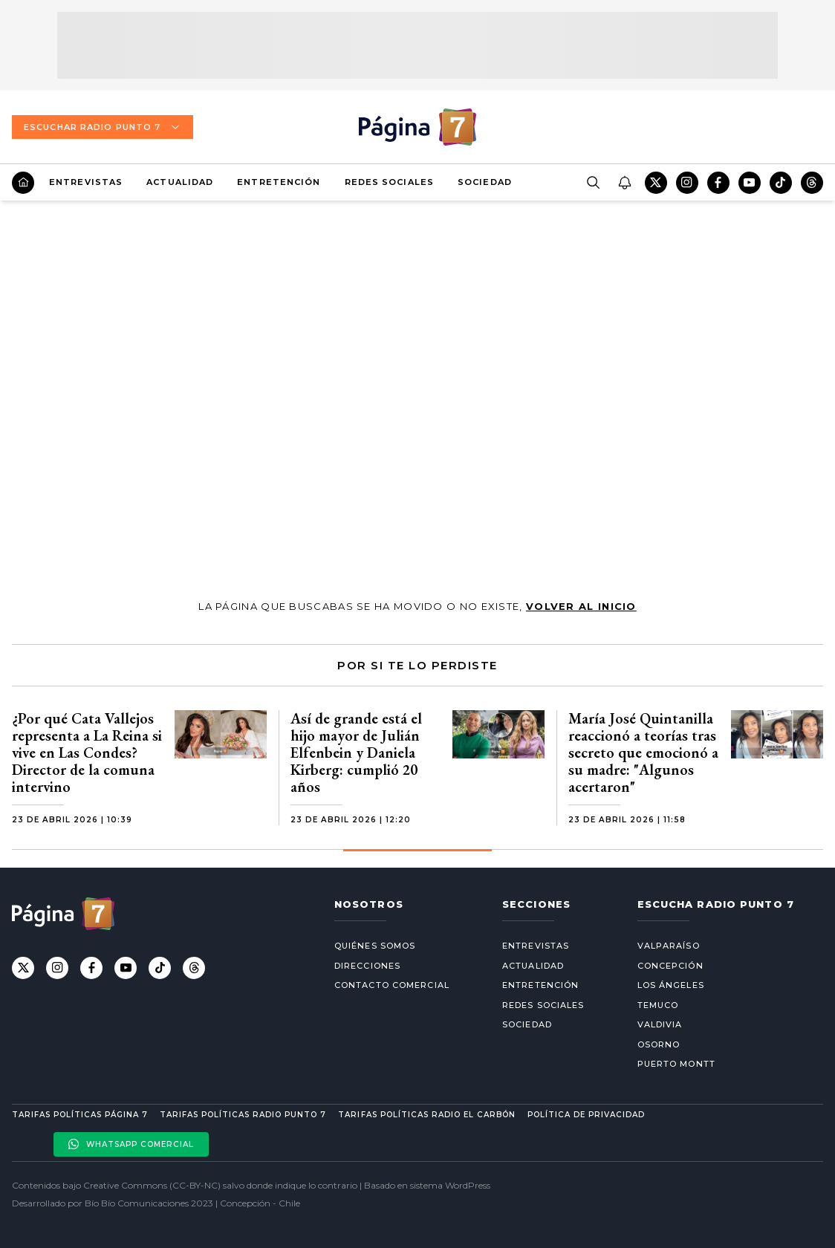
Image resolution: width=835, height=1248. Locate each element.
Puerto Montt (676, 1064)
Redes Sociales (389, 182)
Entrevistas (86, 182)
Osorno (658, 1044)
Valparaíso (668, 945)
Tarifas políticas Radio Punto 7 (243, 1114)
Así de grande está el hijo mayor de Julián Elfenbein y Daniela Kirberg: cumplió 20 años (356, 752)
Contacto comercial (391, 985)
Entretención (278, 182)
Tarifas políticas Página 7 (80, 1114)
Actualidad (179, 182)
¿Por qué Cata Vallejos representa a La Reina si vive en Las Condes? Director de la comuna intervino (87, 752)
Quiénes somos (374, 945)
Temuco (658, 1005)
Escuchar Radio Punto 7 (102, 127)
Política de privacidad (586, 1114)
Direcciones (367, 966)
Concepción (670, 966)
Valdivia (660, 1024)
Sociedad (485, 182)
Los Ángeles (670, 985)
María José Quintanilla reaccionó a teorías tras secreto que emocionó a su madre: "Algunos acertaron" (643, 752)
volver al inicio (581, 606)
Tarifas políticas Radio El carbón (426, 1114)
